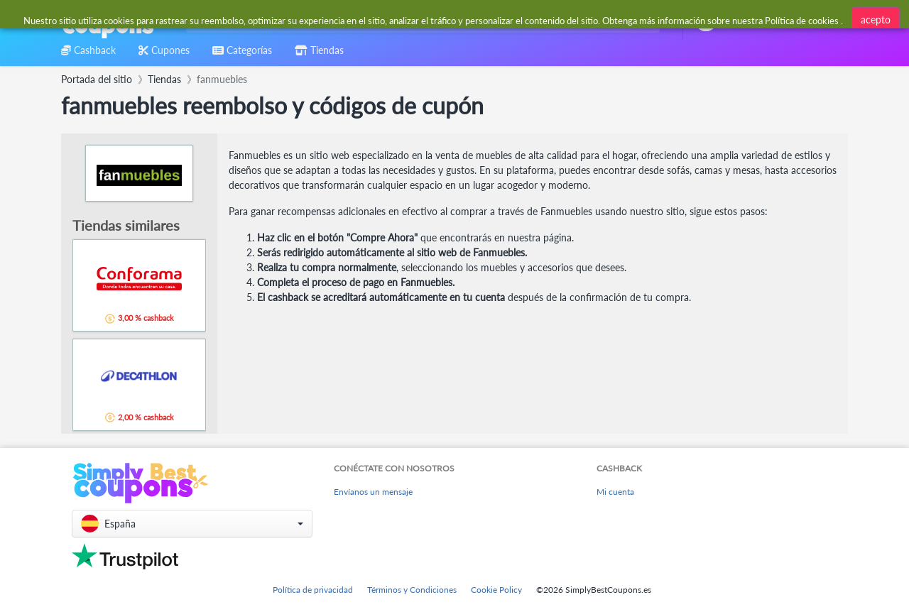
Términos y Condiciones (412, 589)
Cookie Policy (496, 589)
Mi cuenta (615, 491)
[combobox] (420, 20)
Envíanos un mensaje (373, 491)
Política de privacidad (313, 589)
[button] (192, 523)
